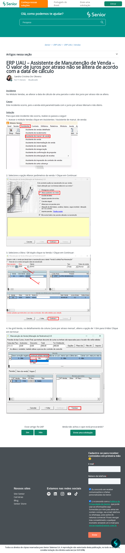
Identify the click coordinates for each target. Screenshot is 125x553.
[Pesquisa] (62, 22)
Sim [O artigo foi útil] (27, 432)
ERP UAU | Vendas (72, 44)
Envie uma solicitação (83, 432)
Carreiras (18, 496)
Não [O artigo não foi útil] (41, 432)
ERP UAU (57, 44)
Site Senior (19, 493)
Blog (16, 500)
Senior (47, 44)
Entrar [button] (113, 3)
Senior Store (20, 503)
